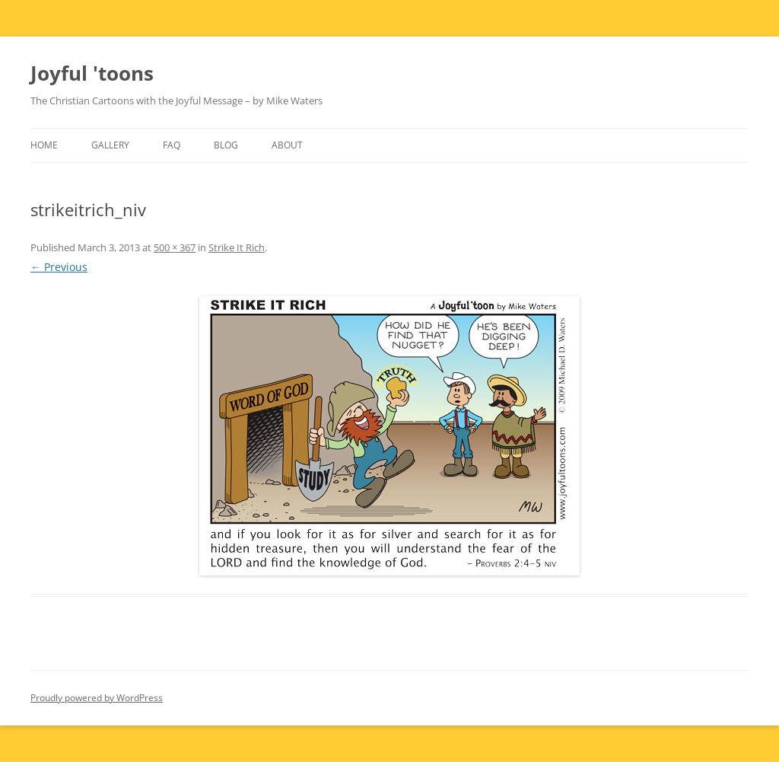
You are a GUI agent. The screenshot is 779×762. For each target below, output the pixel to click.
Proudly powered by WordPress (96, 697)
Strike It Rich (236, 247)
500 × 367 (175, 247)
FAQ (171, 145)
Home (44, 145)
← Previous (58, 267)
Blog (226, 145)
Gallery (110, 145)
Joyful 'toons (92, 73)
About (287, 145)
